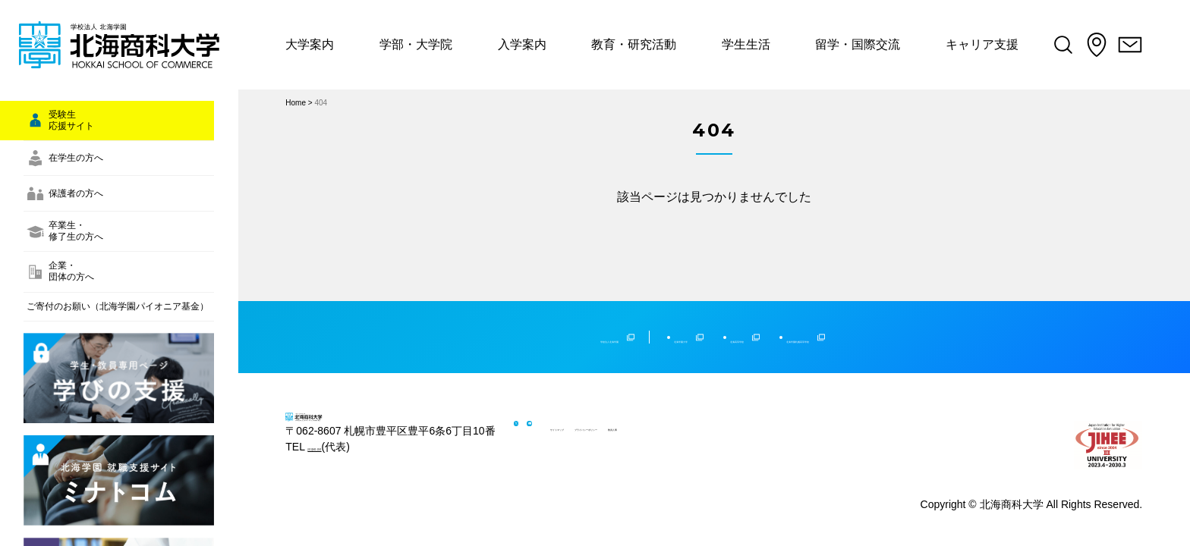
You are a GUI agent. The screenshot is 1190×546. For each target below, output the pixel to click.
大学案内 (309, 44)
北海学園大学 (641, 321)
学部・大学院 (418, 44)
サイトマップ (623, 413)
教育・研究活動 (641, 44)
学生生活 (756, 44)
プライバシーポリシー (719, 413)
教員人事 (803, 413)
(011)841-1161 (342, 472)
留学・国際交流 (869, 44)
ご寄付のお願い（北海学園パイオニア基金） (112, 420)
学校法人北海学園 (500, 321)
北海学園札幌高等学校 (896, 321)
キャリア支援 (996, 44)
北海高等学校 (756, 321)
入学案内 (526, 44)
